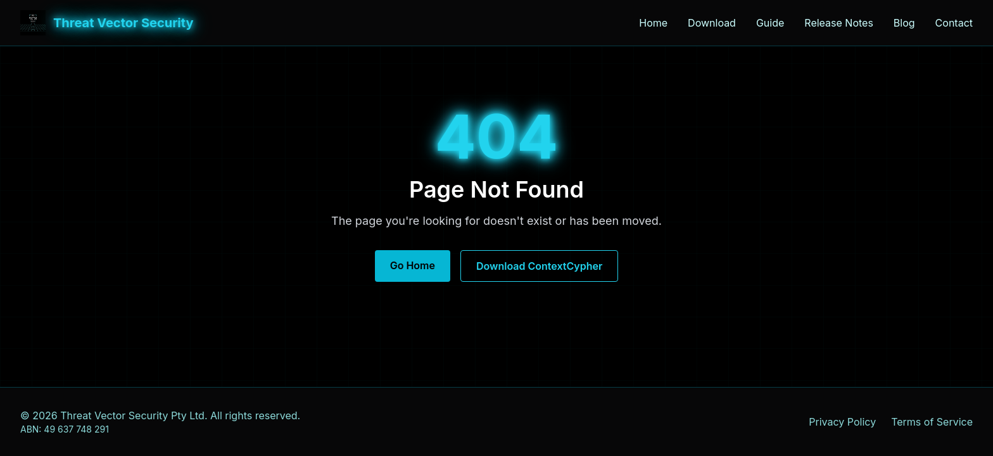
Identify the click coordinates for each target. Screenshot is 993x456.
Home (653, 22)
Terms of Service (932, 421)
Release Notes (838, 22)
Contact (954, 22)
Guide (770, 22)
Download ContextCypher (539, 266)
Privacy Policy (842, 421)
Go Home (412, 265)
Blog (904, 22)
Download (712, 22)
